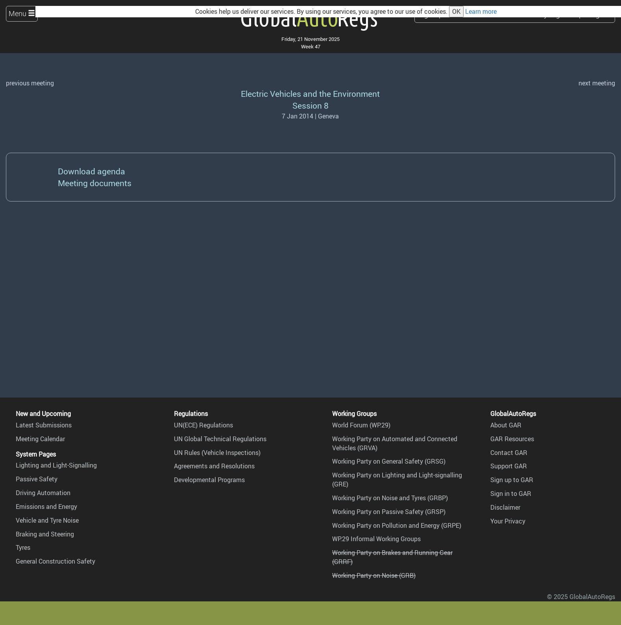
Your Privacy (507, 521)
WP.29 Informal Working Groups (376, 538)
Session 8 (310, 105)
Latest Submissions (44, 425)
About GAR (505, 425)
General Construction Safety (55, 561)
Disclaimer (505, 507)
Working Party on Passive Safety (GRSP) (388, 511)
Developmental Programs (209, 479)
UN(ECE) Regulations (203, 425)
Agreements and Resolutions (214, 466)
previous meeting (30, 83)
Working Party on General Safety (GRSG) (388, 461)
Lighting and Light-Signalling (56, 465)
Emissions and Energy (46, 506)
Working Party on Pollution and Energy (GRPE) (396, 525)
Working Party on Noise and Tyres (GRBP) (390, 498)
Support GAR (508, 466)
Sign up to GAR (511, 479)
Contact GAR (508, 452)
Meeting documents (94, 183)
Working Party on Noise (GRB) (374, 575)
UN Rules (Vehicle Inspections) (217, 452)
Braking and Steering (45, 534)
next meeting (596, 83)
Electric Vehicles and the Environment (310, 93)
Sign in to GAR (510, 493)
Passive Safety (36, 479)
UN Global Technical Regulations (220, 439)
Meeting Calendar (40, 439)
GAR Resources (512, 439)
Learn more (481, 11)
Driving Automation (43, 492)
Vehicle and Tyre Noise (47, 520)
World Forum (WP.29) (361, 425)
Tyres (23, 547)
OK (456, 11)
